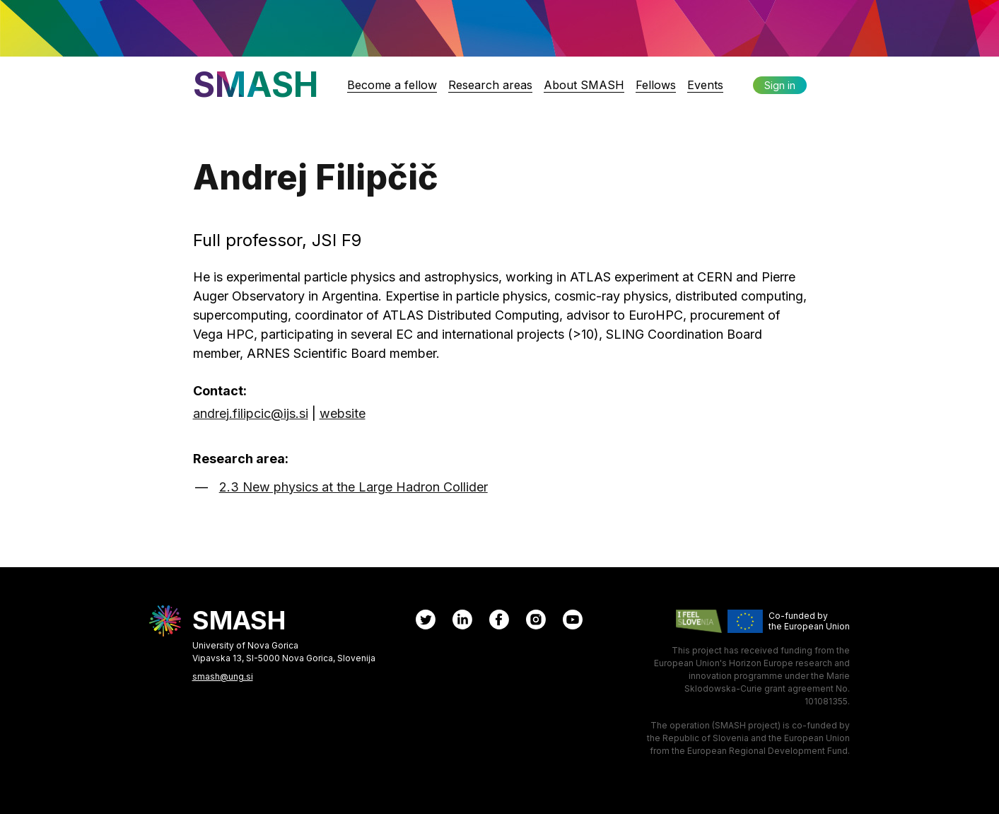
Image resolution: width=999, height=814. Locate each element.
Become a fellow (392, 85)
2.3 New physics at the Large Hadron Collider (353, 486)
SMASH (255, 84)
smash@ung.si (222, 676)
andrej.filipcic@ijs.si (250, 413)
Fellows (656, 85)
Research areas (490, 85)
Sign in (779, 85)
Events (705, 85)
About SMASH (584, 85)
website (343, 413)
